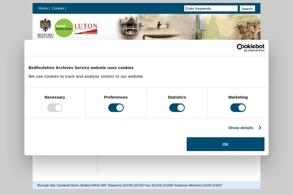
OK (225, 144)
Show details (241, 127)
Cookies (58, 8)
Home (43, 8)
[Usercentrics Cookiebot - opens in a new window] (241, 48)
